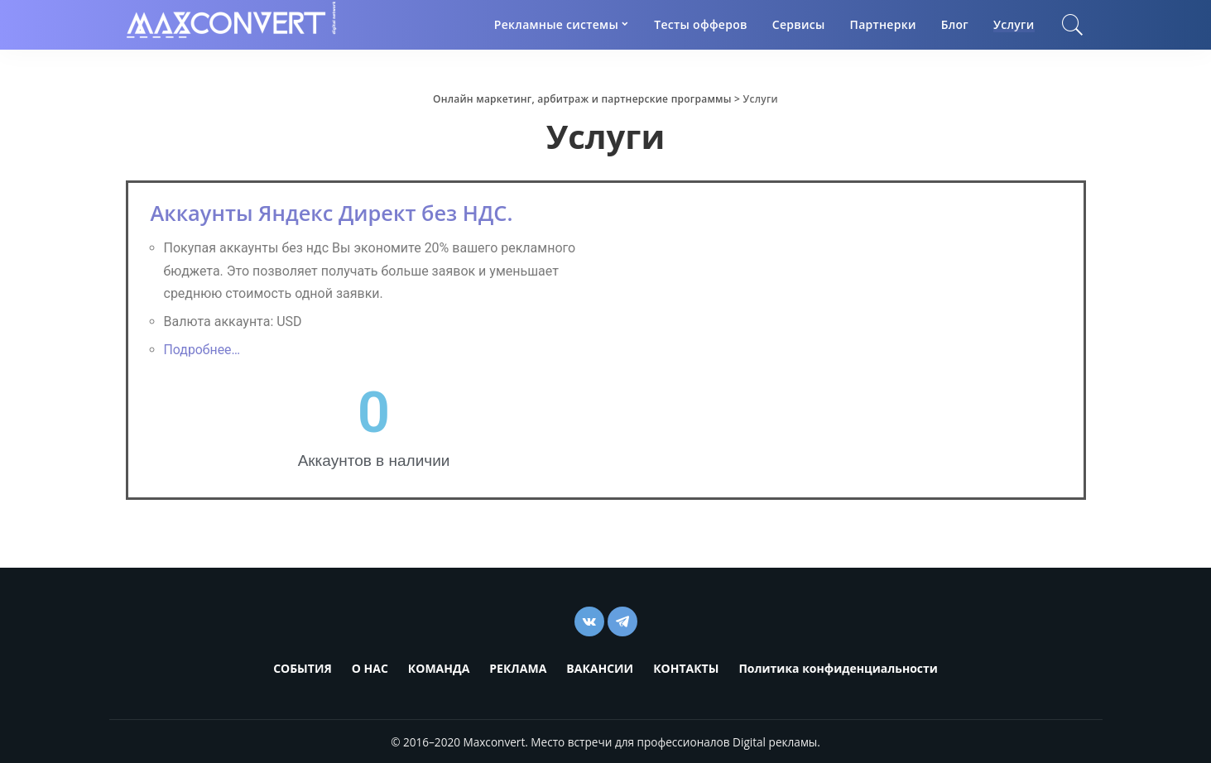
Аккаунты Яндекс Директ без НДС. (336, 213)
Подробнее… (202, 350)
